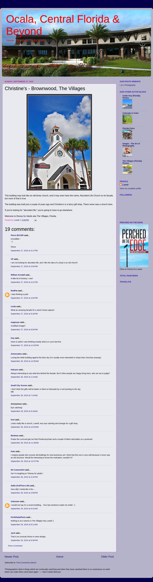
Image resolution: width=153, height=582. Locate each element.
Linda (13, 306)
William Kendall (18, 275)
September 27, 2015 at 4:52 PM (24, 298)
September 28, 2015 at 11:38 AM (25, 443)
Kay (12, 338)
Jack (13, 533)
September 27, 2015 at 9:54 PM (24, 329)
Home (59, 556)
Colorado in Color (131, 113)
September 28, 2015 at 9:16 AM (24, 411)
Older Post (107, 556)
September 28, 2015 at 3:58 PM (24, 493)
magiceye (15, 322)
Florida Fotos (129, 128)
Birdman (14, 436)
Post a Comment (15, 546)
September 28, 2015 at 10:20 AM (25, 427)
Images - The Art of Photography (131, 145)
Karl (13, 420)
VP (12, 259)
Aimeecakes (16, 354)
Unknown (15, 501)
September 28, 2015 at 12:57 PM (25, 461)
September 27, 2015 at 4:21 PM (24, 282)
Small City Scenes (19, 385)
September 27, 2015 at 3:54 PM (24, 266)
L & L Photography (127, 85)
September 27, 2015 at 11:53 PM (25, 345)
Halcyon (14, 370)
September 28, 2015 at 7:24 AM (24, 395)
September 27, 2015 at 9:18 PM (24, 314)
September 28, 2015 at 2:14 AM (24, 377)
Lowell (125, 185)
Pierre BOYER (17, 235)
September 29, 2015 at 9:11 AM (24, 524)
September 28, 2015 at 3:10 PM (24, 477)
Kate (13, 451)
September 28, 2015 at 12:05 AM (25, 361)
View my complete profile (130, 188)
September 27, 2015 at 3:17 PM (24, 251)
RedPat (14, 291)
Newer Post (11, 556)
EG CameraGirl (17, 470)
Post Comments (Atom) (26, 563)
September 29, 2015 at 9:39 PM (24, 540)
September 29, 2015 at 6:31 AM (24, 509)
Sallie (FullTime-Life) (20, 486)
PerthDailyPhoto (18, 517)
